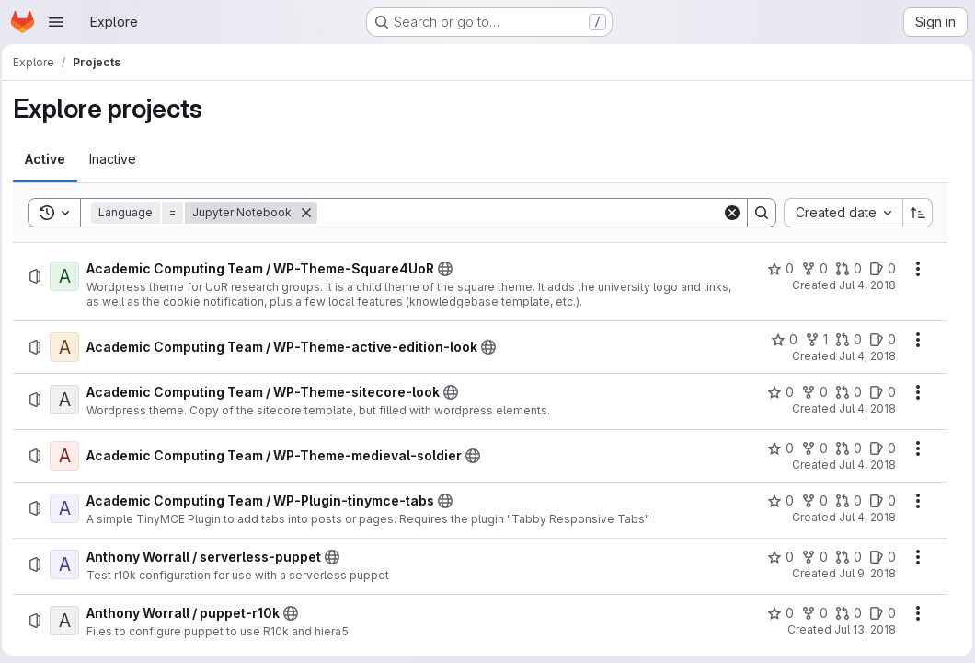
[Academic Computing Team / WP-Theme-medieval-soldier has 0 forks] (810, 448)
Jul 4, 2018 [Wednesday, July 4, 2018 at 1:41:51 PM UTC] (862, 517)
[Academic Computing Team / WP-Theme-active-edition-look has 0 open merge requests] (844, 339)
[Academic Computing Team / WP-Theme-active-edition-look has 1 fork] (811, 339)
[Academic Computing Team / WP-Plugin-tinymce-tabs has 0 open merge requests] (844, 501)
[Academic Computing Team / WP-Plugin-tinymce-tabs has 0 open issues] (878, 501)
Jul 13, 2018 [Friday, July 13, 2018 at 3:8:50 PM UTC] (860, 629)
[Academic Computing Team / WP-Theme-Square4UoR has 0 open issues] (878, 269)
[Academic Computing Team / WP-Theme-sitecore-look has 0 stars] (776, 392)
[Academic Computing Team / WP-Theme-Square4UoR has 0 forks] (810, 269)
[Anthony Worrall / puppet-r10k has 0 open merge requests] (844, 613)
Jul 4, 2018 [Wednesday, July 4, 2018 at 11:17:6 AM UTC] (862, 356)
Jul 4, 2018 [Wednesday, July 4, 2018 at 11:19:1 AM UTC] (862, 408)
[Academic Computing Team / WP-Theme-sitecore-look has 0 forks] (810, 392)
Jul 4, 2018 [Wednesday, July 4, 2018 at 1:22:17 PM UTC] (862, 464)
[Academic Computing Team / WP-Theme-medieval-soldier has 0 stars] (776, 448)
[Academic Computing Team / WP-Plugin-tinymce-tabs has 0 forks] (810, 501)
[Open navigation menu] (56, 22)
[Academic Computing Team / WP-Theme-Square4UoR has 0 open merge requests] (844, 269)
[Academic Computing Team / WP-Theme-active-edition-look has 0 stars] (779, 339)
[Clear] (728, 213)
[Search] (520, 213)
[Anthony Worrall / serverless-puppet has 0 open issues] (878, 557)
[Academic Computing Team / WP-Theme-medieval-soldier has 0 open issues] (878, 448)
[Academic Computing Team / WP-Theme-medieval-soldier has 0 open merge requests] (844, 448)
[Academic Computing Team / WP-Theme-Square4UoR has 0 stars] (776, 269)
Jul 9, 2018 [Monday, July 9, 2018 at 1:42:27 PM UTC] (862, 573)
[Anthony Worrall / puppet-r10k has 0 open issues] (878, 613)
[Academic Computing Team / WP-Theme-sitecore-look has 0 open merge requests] (844, 392)
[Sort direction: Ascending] (913, 212)
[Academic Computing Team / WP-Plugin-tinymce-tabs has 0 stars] (776, 501)
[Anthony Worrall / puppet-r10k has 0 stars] (776, 613)
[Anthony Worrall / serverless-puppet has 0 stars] (776, 557)
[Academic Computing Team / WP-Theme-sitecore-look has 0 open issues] (878, 392)
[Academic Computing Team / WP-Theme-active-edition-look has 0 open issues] (878, 339)
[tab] (50, 159)
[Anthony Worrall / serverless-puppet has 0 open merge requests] (844, 557)
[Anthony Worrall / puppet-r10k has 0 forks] (810, 613)
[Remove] (312, 213)
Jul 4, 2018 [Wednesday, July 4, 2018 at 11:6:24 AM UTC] (862, 285)
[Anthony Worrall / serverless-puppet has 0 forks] (810, 557)
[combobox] (838, 212)
